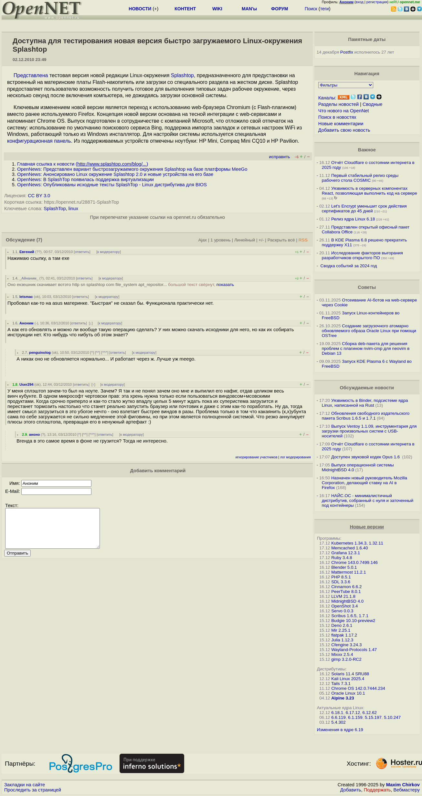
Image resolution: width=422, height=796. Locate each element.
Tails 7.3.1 (341, 683)
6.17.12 (353, 712)
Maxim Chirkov (403, 784)
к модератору (108, 252)
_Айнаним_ (28, 278)
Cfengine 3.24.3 (346, 644)
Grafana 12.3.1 (345, 552)
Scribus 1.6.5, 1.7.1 (349, 615)
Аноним (26, 323)
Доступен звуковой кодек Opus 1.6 (366, 456)
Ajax (202, 240)
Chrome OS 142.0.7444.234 (358, 688)
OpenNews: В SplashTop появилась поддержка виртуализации (85, 179)
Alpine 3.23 (342, 698)
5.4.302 (338, 722)
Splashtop (182, 75)
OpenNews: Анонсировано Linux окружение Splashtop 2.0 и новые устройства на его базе (115, 174)
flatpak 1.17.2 (344, 635)
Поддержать (377, 789)
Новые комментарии (341, 123)
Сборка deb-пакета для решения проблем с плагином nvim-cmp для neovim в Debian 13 (366, 348)
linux (73, 208)
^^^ (104, 352)
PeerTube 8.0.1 (346, 591)
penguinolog (40, 352)
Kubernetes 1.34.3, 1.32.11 (357, 543)
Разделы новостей (338, 104)
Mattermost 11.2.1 (348, 572)
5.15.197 (373, 717)
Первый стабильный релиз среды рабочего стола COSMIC (360, 178)
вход (360, 2)
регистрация (376, 2)
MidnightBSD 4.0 (347, 601)
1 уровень (220, 240)
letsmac (26, 297)
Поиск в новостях (337, 117)
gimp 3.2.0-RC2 (346, 659)
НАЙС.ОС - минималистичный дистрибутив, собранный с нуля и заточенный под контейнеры (367, 500)
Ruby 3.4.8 (341, 557)
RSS (303, 240)
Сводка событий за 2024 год (349, 265)
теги (324, 8)
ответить (82, 252)
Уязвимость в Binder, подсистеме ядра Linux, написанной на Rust (365, 403)
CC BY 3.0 (39, 195)
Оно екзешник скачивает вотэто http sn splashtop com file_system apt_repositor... (120, 284)
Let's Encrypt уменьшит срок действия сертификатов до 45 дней (364, 208)
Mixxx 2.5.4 (342, 654)
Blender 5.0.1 (344, 567)
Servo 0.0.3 (342, 610)
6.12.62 (370, 712)
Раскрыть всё (281, 240)
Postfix (346, 52)
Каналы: (327, 97)
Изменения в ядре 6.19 (340, 729)
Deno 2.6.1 (341, 625)
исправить (279, 156)
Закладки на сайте (24, 784)
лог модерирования (295, 457)
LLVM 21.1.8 (343, 596)
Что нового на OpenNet (343, 110)
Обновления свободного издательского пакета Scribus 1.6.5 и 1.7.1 (366, 416)
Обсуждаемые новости (367, 387)
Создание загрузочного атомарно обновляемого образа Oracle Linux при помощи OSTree (369, 330)
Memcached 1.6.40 (349, 548)
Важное (367, 149)
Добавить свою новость (344, 130)
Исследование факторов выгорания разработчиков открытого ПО (362, 255)
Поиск (311, 8)
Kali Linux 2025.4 (347, 678)
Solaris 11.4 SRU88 (350, 673)
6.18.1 (337, 712)
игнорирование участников (257, 457)
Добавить (350, 789)
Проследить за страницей (32, 789)
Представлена (31, 75)
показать (225, 284)
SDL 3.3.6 (340, 581)
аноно (34, 434)
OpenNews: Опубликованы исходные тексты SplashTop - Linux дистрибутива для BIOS (112, 184)
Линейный (244, 240)
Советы (367, 287)
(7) (39, 239)
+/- (261, 240)
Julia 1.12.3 (342, 640)
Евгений (26, 252)
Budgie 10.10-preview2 (353, 620)
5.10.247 (392, 717)
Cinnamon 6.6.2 (346, 586)
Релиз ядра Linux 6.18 (353, 219)
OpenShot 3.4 (344, 606)
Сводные (372, 104)
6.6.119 (338, 717)
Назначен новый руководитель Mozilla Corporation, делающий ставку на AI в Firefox (364, 482)
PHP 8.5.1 (341, 577)
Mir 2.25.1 (340, 630)
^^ (98, 352)
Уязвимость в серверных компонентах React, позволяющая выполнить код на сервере (369, 191)
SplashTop (55, 208)
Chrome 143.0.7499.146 (354, 562)
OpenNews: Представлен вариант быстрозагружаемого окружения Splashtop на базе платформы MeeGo (132, 169)
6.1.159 (355, 717)
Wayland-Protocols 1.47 (354, 649)
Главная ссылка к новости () (82, 164)
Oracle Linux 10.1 (348, 693)
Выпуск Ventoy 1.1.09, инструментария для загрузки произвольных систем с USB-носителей (369, 431)
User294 (26, 384)
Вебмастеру (407, 789)
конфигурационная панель (39, 141)
